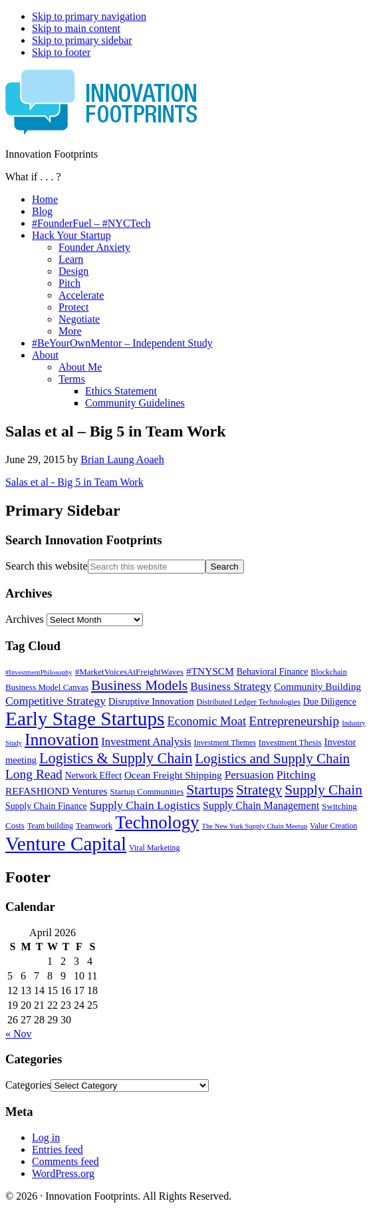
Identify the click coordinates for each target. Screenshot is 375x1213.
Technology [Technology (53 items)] (157, 822)
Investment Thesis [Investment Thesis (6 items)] (290, 742)
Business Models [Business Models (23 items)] (139, 685)
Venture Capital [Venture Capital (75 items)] (65, 843)
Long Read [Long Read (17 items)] (33, 774)
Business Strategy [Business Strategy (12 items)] (230, 686)
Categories (28, 1085)
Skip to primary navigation (89, 16)
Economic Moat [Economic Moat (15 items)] (206, 721)
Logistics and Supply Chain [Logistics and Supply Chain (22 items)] (272, 759)
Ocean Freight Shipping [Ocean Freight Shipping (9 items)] (173, 774)
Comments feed (65, 1161)
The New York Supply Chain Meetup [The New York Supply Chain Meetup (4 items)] (254, 826)
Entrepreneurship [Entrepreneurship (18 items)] (294, 720)
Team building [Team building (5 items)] (50, 825)
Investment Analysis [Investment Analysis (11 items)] (146, 741)
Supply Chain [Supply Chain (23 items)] (323, 790)
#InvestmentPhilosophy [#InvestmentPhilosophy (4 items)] (38, 672)
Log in (46, 1137)
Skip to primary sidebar (82, 40)
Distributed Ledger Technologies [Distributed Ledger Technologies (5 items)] (248, 702)
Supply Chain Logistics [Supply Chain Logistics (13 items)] (145, 805)
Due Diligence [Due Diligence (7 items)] (329, 702)
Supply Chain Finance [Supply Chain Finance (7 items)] (46, 806)
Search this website (46, 566)
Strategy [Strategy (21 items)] (259, 789)
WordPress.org (63, 1173)
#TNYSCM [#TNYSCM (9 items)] (210, 671)
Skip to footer (61, 52)
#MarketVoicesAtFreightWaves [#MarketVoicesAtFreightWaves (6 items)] (129, 672)
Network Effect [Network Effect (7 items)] (93, 775)
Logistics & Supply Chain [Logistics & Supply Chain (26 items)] (115, 758)
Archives (24, 619)
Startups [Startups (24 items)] (209, 790)
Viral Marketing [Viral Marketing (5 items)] (154, 847)
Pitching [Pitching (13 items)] (296, 774)
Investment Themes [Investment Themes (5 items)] (224, 742)
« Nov (18, 1033)
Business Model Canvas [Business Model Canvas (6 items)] (46, 687)
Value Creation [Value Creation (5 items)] (333, 825)
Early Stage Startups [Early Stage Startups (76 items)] (84, 718)
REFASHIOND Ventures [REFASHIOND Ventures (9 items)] (56, 790)
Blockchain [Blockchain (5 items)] (328, 672)
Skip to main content (76, 28)
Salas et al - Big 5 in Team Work (74, 482)
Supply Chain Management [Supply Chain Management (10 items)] (261, 805)
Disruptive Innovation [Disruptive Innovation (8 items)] (150, 701)
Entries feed (57, 1149)
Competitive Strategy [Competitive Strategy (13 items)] (55, 700)
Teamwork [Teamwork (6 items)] (94, 825)
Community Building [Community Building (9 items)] (317, 686)
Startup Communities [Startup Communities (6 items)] (147, 791)
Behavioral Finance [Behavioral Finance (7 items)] (273, 672)
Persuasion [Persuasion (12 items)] (249, 775)
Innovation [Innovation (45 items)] (61, 739)
